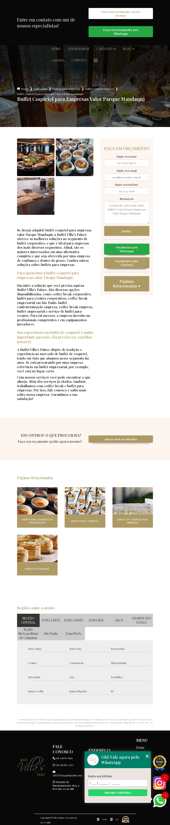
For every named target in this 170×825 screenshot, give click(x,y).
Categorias (40, 88)
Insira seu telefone (100, 776)
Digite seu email (127, 170)
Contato (79, 60)
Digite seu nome (126, 156)
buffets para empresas (66, 88)
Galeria (57, 60)
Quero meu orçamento (120, 439)
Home (56, 49)
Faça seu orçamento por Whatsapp (120, 31)
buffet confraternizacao (99, 88)
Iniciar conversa (118, 792)
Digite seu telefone (126, 184)
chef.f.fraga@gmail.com (67, 774)
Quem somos (78, 49)
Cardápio (104, 49)
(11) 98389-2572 (63, 765)
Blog (127, 49)
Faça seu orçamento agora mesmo (121, 13)
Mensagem (126, 198)
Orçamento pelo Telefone (126, 263)
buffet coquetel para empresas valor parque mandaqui (50, 94)
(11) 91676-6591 (63, 758)
